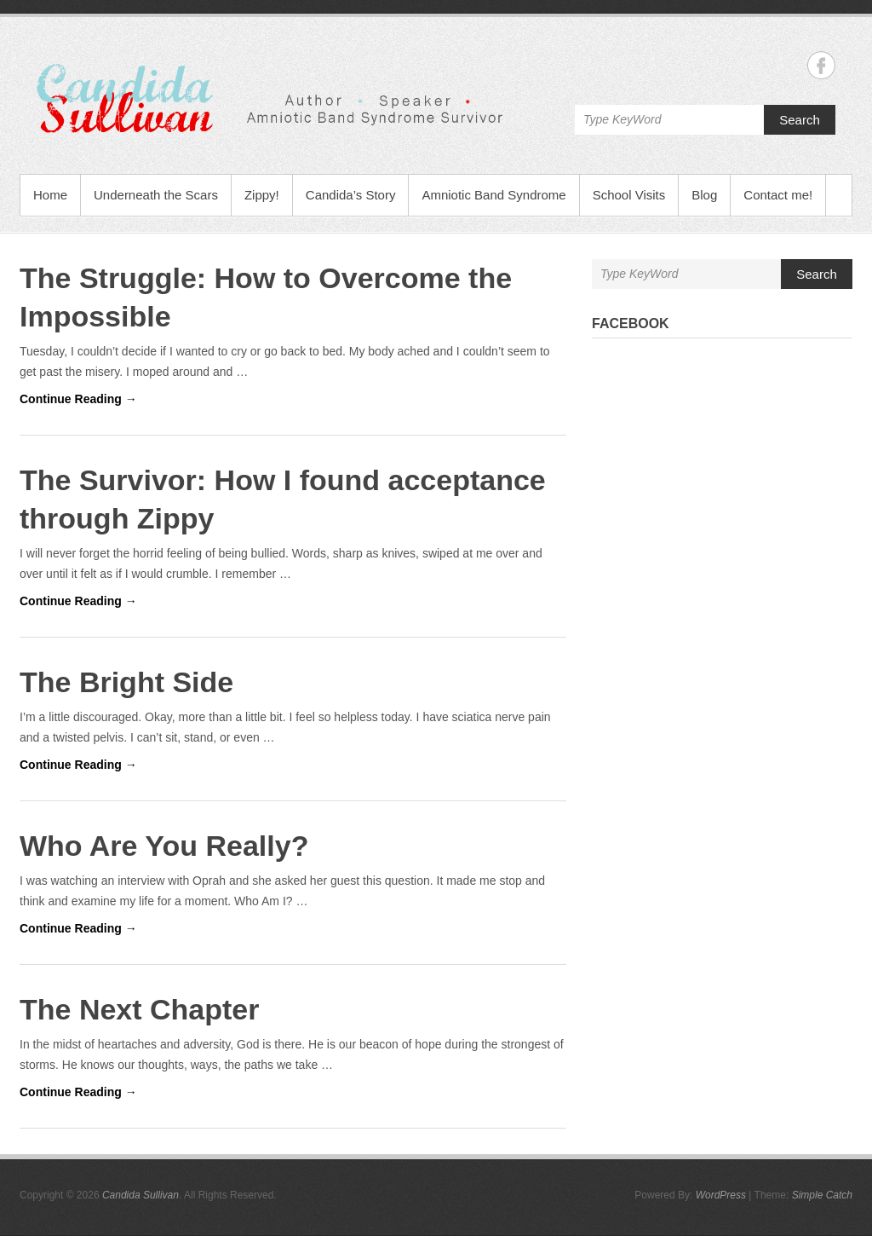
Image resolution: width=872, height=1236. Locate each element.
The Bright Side (126, 682)
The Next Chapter (140, 1009)
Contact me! (777, 195)
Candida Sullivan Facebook (821, 65)
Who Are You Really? (164, 845)
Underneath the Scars (156, 195)
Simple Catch (822, 1195)
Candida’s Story (351, 195)
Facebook (630, 323)
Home (50, 195)
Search (799, 120)
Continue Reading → (78, 399)
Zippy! (261, 195)
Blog (704, 195)
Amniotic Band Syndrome (493, 195)
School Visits (629, 195)
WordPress (721, 1195)
